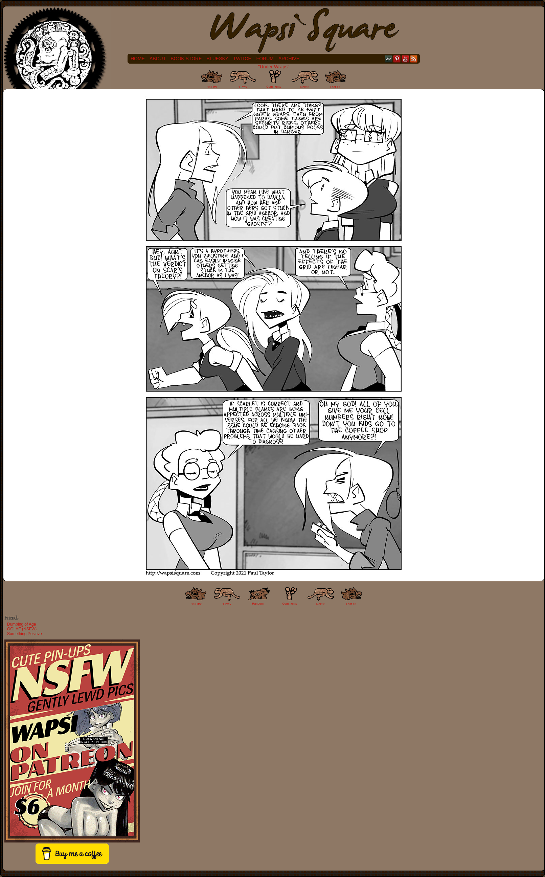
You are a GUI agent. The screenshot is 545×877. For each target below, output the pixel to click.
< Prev (242, 87)
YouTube (405, 58)
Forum (265, 58)
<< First (212, 87)
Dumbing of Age (21, 624)
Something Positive (24, 633)
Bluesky (218, 58)
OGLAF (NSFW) (22, 629)
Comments (273, 79)
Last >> (335, 87)
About (158, 58)
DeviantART (388, 58)
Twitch (242, 58)
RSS (414, 58)
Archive (288, 58)
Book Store (186, 58)
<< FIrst (196, 604)
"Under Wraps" (273, 66)
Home (138, 58)
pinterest (397, 58)
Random (258, 603)
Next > (304, 87)
